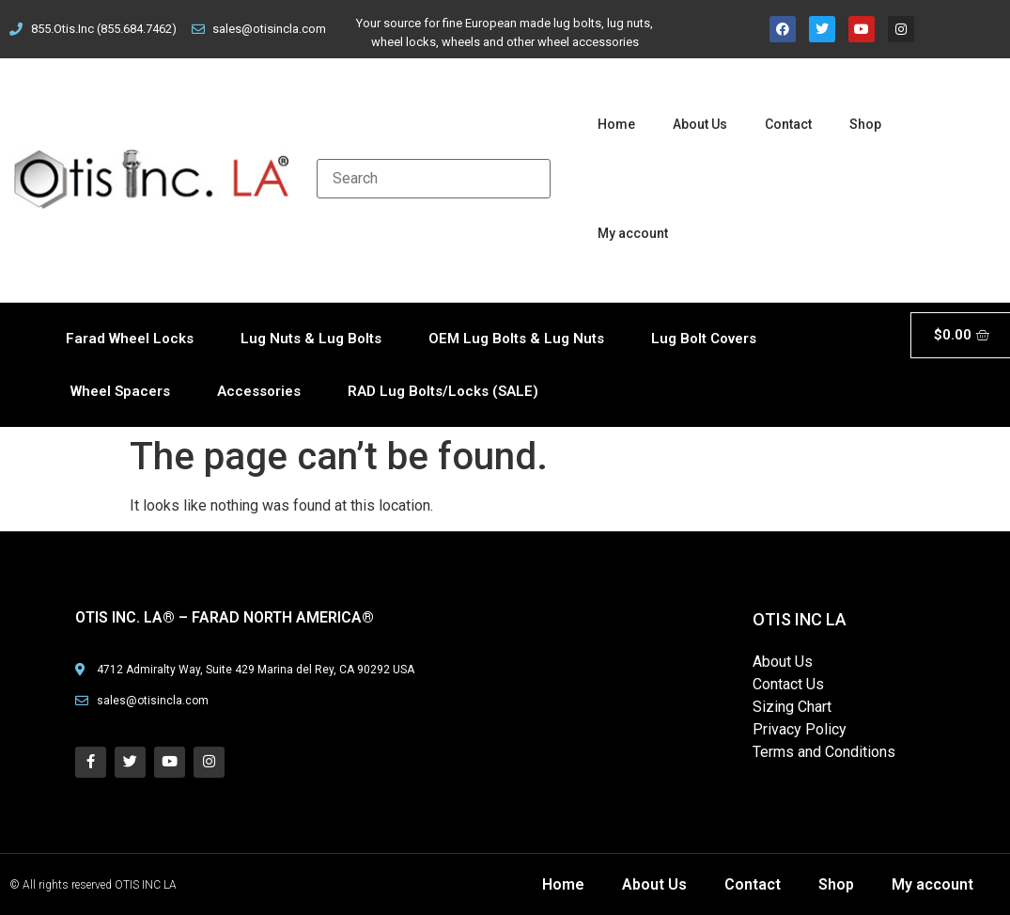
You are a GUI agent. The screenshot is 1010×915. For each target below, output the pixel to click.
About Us (700, 124)
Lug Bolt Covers (703, 338)
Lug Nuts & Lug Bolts (311, 338)
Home (616, 124)
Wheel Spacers (120, 391)
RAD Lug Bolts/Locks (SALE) (443, 391)
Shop (865, 124)
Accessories (259, 391)
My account (633, 233)
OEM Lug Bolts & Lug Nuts (516, 338)
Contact (788, 124)
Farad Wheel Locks (130, 338)
